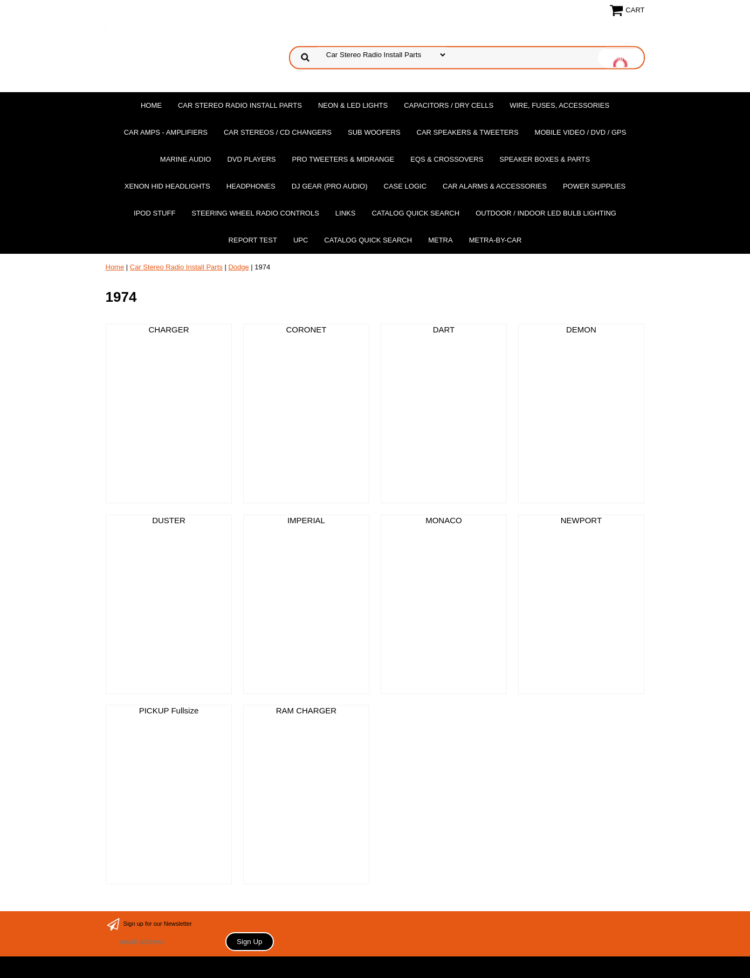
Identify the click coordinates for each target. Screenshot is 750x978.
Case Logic (405, 186)
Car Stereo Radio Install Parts (240, 105)
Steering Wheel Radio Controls (255, 213)
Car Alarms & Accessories (495, 186)
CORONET (306, 329)
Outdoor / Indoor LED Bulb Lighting (546, 213)
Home (151, 105)
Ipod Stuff (154, 213)
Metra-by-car (495, 240)
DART (444, 329)
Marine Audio (185, 159)
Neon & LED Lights (353, 105)
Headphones (251, 186)
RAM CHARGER (306, 710)
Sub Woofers (374, 132)
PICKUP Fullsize (169, 710)
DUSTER (168, 520)
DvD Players (251, 159)
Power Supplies (594, 186)
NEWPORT (581, 520)
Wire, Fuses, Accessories (559, 105)
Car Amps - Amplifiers (166, 132)
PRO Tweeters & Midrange (343, 159)
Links (345, 213)
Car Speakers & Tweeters (468, 132)
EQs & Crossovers (446, 159)
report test (253, 240)
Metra (440, 240)
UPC (300, 240)
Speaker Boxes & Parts (544, 159)
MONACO (443, 520)
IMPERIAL (306, 520)
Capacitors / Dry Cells (448, 105)
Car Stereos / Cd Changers (278, 132)
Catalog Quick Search (415, 213)
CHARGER (168, 329)
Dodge (238, 267)
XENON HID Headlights (167, 186)
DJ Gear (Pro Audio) (330, 186)
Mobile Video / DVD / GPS (581, 132)
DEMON (581, 329)
